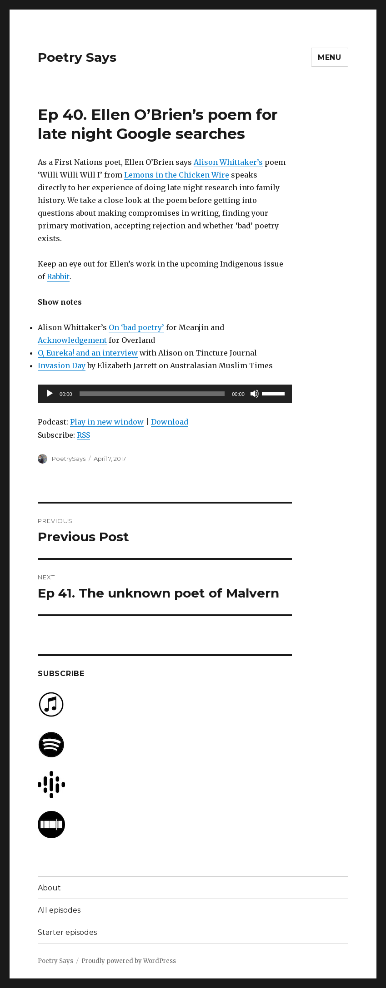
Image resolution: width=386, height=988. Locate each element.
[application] (165, 394)
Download (169, 421)
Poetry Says (77, 57)
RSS (83, 435)
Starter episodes (67, 932)
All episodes (59, 910)
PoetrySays (68, 458)
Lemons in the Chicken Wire (176, 174)
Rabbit (58, 276)
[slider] (152, 393)
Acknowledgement (72, 340)
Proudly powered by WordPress (128, 961)
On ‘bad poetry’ (136, 327)
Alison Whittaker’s (228, 162)
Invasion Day (61, 365)
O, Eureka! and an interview (88, 352)
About (49, 888)
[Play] (49, 393)
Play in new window (107, 421)
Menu (329, 57)
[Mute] (254, 393)
